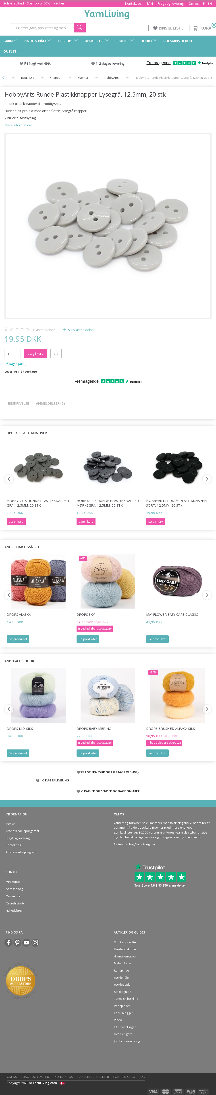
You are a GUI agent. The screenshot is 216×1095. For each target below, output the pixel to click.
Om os (194, 3)
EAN (149, 3)
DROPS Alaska (19, 614)
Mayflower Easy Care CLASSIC (172, 614)
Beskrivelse (18, 403)
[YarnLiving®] (106, 14)
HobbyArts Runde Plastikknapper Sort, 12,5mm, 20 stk (177, 502)
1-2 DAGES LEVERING (54, 780)
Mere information (17, 125)
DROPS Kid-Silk (20, 728)
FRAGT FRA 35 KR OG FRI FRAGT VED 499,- (110, 772)
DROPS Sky (86, 614)
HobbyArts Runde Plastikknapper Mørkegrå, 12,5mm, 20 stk (108, 502)
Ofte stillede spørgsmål (22, 831)
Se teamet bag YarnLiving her (134, 844)
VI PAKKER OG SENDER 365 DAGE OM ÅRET (110, 791)
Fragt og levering (171, 3)
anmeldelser (44, 329)
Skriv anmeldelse (80, 329)
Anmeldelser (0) (50, 403)
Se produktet (18, 639)
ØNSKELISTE (169, 28)
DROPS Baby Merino (94, 728)
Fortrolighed (124, 1077)
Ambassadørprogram (21, 852)
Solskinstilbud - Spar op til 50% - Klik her (33, 3)
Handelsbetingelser (93, 1077)
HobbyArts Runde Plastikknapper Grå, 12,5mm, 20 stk (38, 502)
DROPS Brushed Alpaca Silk (170, 728)
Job (142, 1077)
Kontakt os (133, 3)
